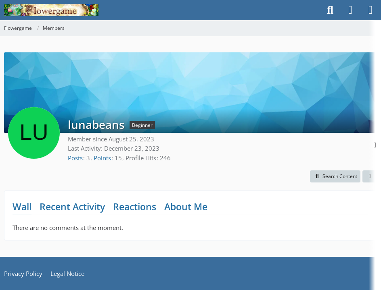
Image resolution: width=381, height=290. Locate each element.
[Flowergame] (51, 10)
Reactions (134, 206)
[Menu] (370, 10)
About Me (185, 206)
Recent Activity (72, 206)
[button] (335, 176)
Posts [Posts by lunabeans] (75, 158)
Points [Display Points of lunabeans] (102, 158)
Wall (22, 206)
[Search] (330, 10)
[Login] (350, 10)
